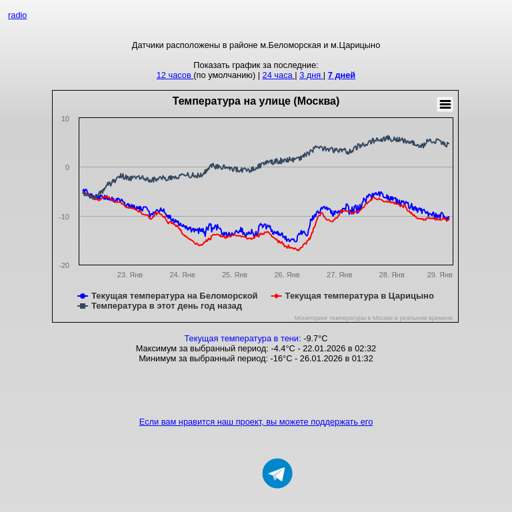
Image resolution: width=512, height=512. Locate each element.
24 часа (279, 75)
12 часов (175, 75)
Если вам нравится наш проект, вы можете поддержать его (256, 422)
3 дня (311, 75)
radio (17, 15)
